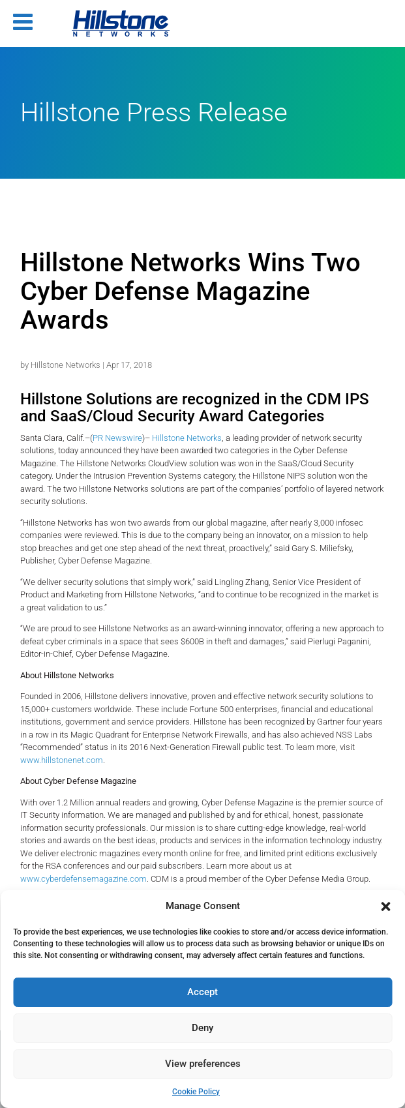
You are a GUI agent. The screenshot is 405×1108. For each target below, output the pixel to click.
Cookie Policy (196, 1091)
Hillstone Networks (65, 365)
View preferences (203, 1064)
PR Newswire (117, 438)
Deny (202, 1028)
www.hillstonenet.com (61, 760)
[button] (385, 906)
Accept (202, 992)
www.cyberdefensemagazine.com (83, 879)
